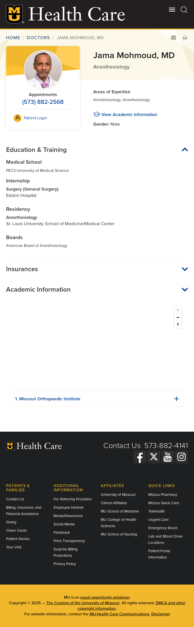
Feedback (62, 532)
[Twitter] (154, 457)
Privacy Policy (65, 564)
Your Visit (13, 547)
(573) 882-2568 (43, 102)
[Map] (97, 345)
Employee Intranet (68, 507)
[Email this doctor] (173, 38)
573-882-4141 (166, 445)
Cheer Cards (16, 530)
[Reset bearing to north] (178, 324)
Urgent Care (158, 519)
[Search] (184, 9)
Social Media (64, 524)
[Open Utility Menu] (172, 9)
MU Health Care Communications (119, 614)
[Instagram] (181, 457)
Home (13, 37)
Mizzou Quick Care (163, 503)
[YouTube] (167, 457)
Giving (11, 522)
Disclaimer (160, 614)
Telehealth (156, 511)
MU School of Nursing (119, 534)
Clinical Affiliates (114, 503)
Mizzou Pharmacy (162, 494)
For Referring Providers (73, 499)
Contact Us (122, 445)
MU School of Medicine (120, 511)
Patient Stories (18, 539)
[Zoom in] (178, 310)
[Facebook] (140, 457)
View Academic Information (129, 114)
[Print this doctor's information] (185, 38)
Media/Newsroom (68, 516)
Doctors (38, 37)
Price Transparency (69, 541)
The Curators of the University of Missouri (82, 603)
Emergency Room (163, 528)
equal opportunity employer (104, 597)
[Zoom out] (178, 317)
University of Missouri (118, 494)
